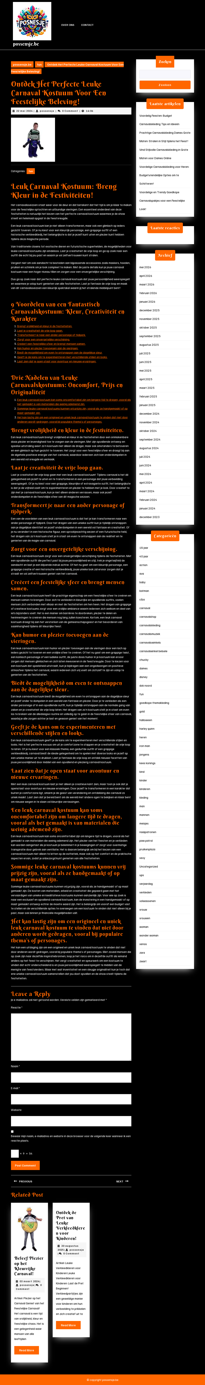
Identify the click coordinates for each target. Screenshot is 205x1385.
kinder (143, 780)
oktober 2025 (148, 327)
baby (142, 582)
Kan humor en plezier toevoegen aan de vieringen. (47, 348)
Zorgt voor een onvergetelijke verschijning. (43, 339)
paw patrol (146, 840)
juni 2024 (145, 465)
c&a (142, 599)
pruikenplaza (147, 849)
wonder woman (148, 935)
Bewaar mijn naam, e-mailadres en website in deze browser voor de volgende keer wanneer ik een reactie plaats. (71, 1138)
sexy (142, 858)
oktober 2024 (148, 430)
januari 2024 (147, 508)
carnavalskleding (149, 625)
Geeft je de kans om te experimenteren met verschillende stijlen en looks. (62, 357)
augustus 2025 (149, 344)
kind (141, 771)
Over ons (67, 24)
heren (143, 737)
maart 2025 (146, 387)
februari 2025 (148, 396)
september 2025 (150, 336)
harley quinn (146, 728)
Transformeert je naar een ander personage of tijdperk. (51, 335)
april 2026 (145, 275)
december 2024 (149, 413)
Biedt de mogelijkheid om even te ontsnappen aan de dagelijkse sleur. (59, 352)
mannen (144, 814)
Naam (15, 1066)
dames (143, 668)
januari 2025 (147, 405)
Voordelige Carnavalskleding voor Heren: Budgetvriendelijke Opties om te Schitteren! (164, 175)
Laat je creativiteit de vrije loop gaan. (40, 330)
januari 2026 (147, 301)
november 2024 (149, 422)
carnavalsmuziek (149, 634)
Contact (87, 24)
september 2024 (150, 439)
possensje (47, 110)
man (142, 806)
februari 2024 (148, 499)
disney (143, 677)
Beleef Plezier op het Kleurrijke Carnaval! (29, 1265)
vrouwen (144, 918)
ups (141, 875)
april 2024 (145, 482)
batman (144, 590)
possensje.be (26, 44)
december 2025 (149, 310)
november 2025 (149, 319)
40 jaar (143, 556)
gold (142, 711)
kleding (143, 797)
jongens (144, 754)
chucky (143, 659)
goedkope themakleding (154, 702)
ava (141, 573)
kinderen (144, 789)
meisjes (144, 823)
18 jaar (143, 547)
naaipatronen (147, 832)
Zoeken (165, 61)
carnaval (144, 608)
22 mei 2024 (24, 110)
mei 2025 (145, 370)
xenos (143, 944)
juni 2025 (145, 362)
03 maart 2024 (29, 1281)
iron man (144, 746)
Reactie (17, 1007)
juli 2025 (144, 353)
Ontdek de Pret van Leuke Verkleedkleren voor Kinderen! (70, 1225)
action (143, 565)
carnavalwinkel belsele (153, 651)
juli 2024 (144, 456)
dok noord (145, 685)
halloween (145, 720)
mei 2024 (145, 474)
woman (143, 926)
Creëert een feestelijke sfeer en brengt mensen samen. (51, 343)
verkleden (145, 892)
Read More (29, 1351)
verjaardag (146, 883)
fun (39, 64)
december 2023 (149, 517)
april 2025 (145, 379)
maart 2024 (146, 491)
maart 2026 (146, 284)
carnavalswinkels (150, 642)
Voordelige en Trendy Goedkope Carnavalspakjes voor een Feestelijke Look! (162, 200)
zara (142, 952)
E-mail (15, 1088)
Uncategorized (148, 866)
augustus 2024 (149, 448)
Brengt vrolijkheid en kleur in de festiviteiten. (44, 326)
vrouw (143, 909)
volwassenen (147, 901)
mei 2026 (145, 267)
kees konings (147, 763)
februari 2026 (148, 293)
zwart (143, 961)
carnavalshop (147, 616)
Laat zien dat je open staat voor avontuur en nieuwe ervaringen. (56, 361)
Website (16, 1109)
